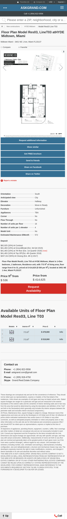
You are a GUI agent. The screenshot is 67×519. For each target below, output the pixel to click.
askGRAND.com (33, 8)
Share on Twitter (33, 174)
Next (61, 67)
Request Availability (33, 288)
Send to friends (33, 160)
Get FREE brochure (33, 154)
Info (61, 332)
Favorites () (24, 2)
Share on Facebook (33, 167)
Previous (4, 67)
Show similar (33, 147)
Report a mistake (10, 180)
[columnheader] (11, 327)
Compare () (40, 2)
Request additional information (33, 140)
